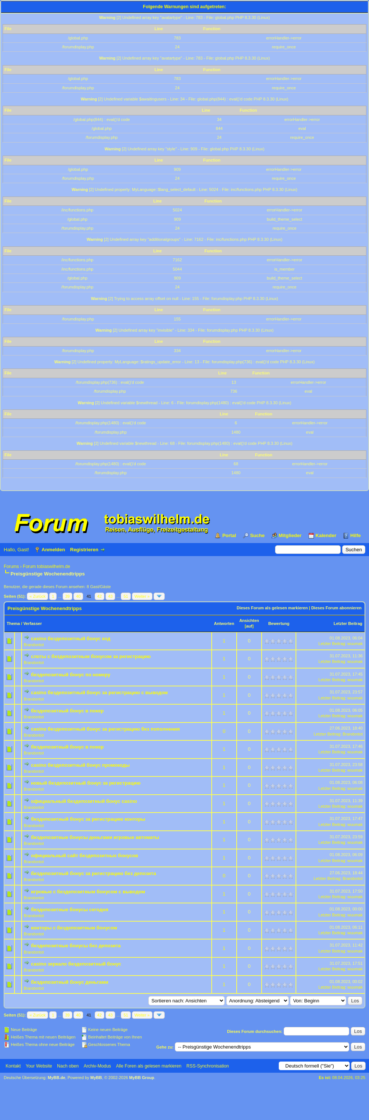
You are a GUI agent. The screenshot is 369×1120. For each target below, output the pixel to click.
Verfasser (32, 623)
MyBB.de (56, 1077)
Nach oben (68, 1066)
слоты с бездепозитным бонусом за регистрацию (91, 656)
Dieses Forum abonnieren (336, 608)
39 (67, 596)
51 (125, 596)
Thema (13, 623)
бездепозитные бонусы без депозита (76, 945)
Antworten (224, 623)
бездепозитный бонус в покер (67, 711)
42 (99, 596)
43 (110, 596)
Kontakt (13, 1066)
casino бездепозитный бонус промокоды (80, 765)
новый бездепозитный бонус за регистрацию (86, 783)
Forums (11, 566)
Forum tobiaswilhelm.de (46, 566)
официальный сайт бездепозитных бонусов (84, 855)
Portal (229, 535)
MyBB (96, 1077)
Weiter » (142, 596)
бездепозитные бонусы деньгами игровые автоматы (95, 837)
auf (249, 626)
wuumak (355, 643)
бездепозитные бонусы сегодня (69, 909)
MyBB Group (141, 1077)
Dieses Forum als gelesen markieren (272, 608)
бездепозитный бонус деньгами (69, 982)
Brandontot (34, 644)
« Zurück (37, 596)
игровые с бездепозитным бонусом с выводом (88, 891)
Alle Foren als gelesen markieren (148, 1066)
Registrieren (84, 549)
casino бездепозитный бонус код (70, 638)
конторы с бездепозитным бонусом (74, 928)
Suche (257, 535)
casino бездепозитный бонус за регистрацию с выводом (99, 692)
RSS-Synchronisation (207, 1066)
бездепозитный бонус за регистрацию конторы (88, 819)
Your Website (39, 1066)
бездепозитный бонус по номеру (70, 674)
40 (78, 596)
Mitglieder (290, 535)
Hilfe (355, 535)
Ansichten (249, 620)
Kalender (326, 535)
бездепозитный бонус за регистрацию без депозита (93, 873)
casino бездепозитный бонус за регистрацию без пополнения (105, 729)
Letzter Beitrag (348, 623)
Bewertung (279, 623)
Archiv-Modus (97, 1066)
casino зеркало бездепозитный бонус (76, 964)
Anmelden (53, 549)
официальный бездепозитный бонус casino (84, 801)
